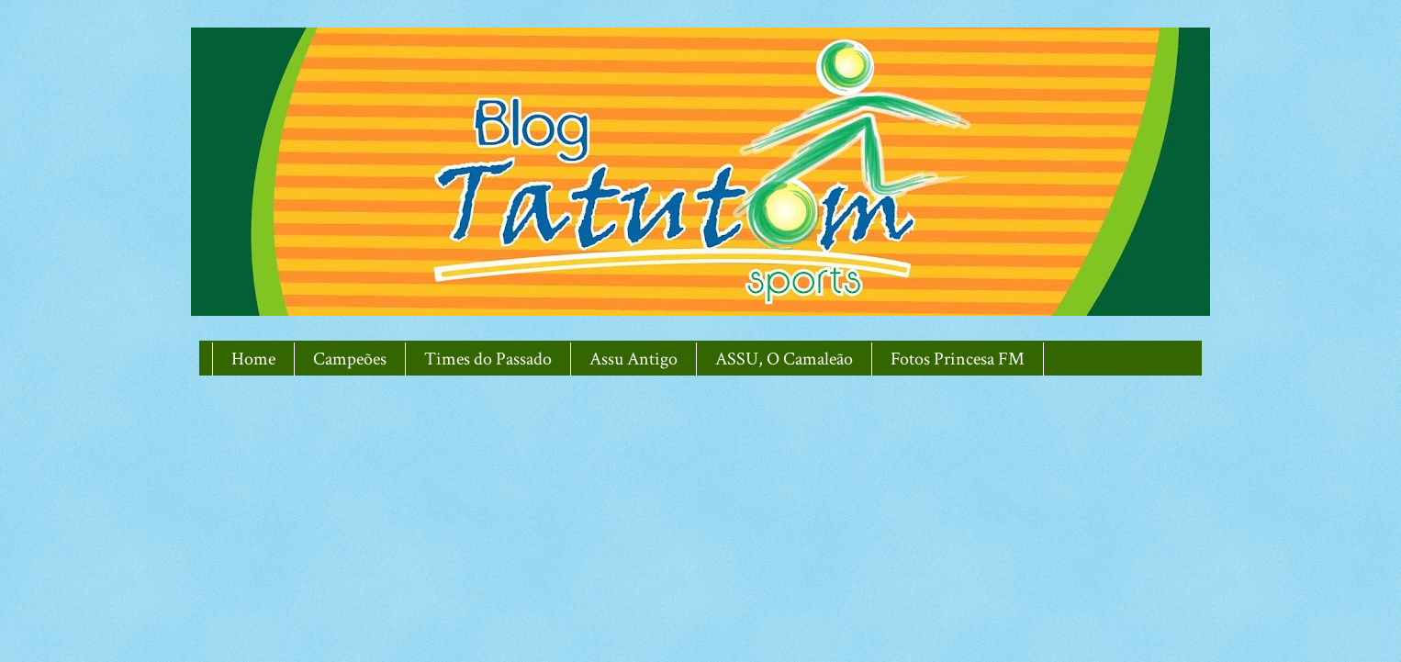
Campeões (350, 359)
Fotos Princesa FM (958, 359)
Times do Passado (488, 359)
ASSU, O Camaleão (784, 359)
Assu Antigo (633, 359)
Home (253, 359)
